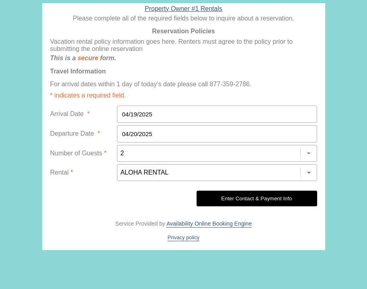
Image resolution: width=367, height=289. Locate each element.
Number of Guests (78, 153)
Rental (61, 172)
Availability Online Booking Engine (209, 223)
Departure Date (75, 133)
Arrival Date (70, 113)
